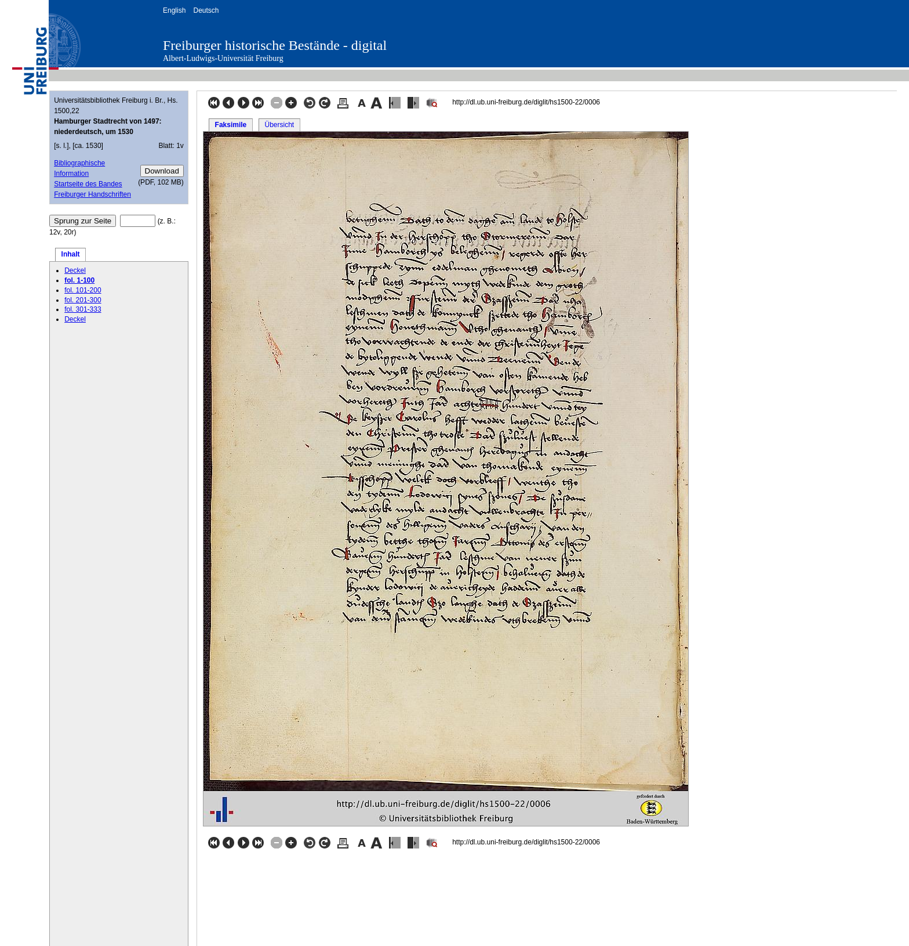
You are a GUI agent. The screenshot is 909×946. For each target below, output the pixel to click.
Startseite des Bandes (88, 184)
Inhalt (70, 254)
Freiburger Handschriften (92, 194)
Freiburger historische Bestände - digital (275, 45)
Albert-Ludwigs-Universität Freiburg (223, 58)
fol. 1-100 (79, 280)
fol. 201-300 (82, 300)
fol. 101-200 (82, 290)
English (174, 10)
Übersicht (279, 125)
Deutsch (206, 10)
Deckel (75, 270)
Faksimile (231, 125)
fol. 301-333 (82, 309)
